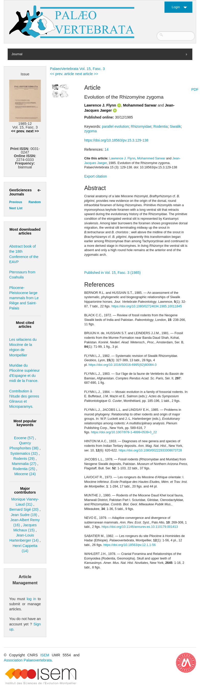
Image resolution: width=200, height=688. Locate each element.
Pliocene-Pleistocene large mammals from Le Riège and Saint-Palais (24, 298)
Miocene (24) (25, 474)
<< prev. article (62, 74)
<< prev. (18, 131)
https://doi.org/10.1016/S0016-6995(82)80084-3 (123, 365)
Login (176, 7)
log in (31, 599)
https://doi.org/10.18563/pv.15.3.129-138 (116, 140)
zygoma (90, 131)
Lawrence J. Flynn (100, 105)
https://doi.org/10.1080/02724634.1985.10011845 (146, 306)
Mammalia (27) (24, 464)
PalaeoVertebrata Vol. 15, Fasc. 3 (77, 69)
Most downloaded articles (25, 231)
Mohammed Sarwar (140, 105)
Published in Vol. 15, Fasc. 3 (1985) (112, 273)
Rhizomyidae (141, 126)
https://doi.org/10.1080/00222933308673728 (150, 450)
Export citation (95, 176)
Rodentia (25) (24, 469)
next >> (32, 131)
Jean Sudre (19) (24, 515)
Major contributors (25, 490)
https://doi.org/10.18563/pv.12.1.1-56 (129, 545)
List (19, 208)
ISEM (44, 655)
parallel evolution (115, 126)
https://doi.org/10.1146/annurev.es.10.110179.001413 (140, 527)
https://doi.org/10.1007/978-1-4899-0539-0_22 (124, 432)
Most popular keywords (25, 423)
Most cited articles (25, 324)
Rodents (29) (23, 459)
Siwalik (175, 126)
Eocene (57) (24, 438)
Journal (16, 54)
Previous (15, 202)
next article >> (86, 74)
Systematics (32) (24, 453)
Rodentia (161, 126)
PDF (194, 89)
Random (35, 202)
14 (106, 149)
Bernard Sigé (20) (24, 509)
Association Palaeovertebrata (28, 660)
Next (12, 208)
